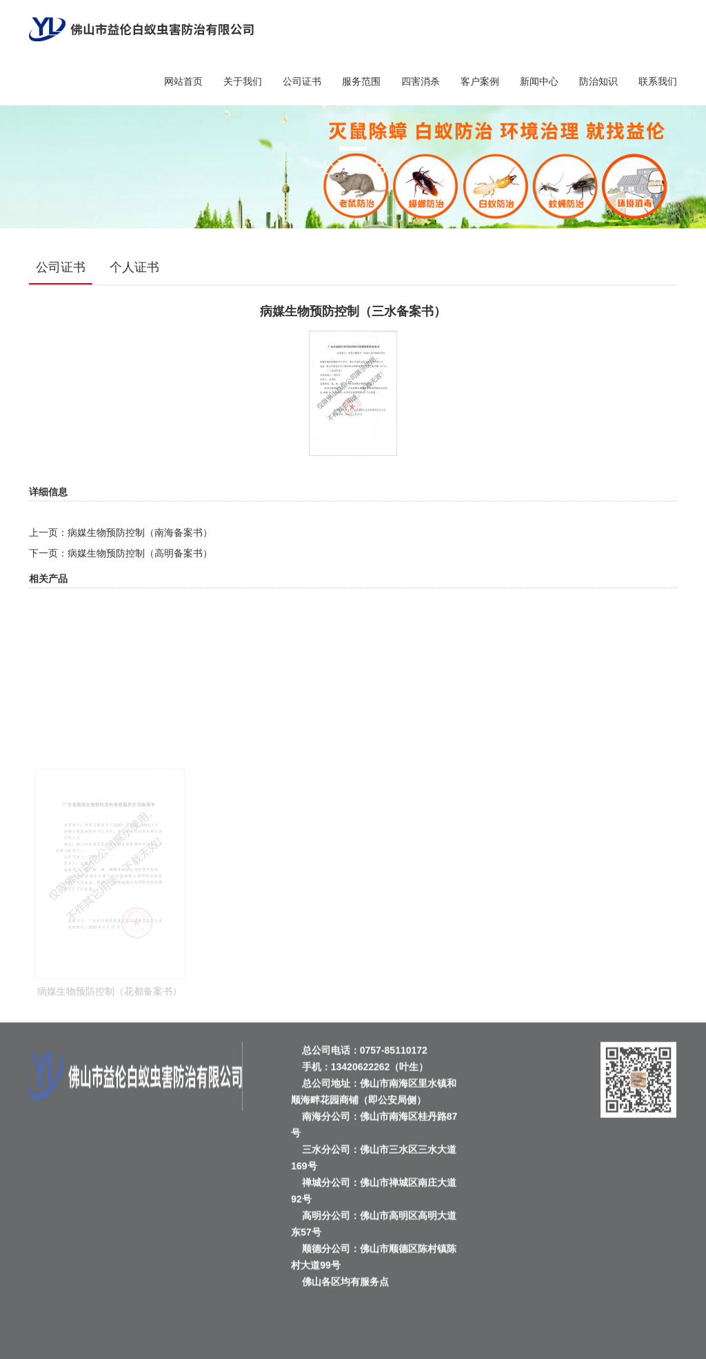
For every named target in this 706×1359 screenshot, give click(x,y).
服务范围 (361, 81)
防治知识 (598, 81)
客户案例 (480, 81)
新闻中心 (539, 81)
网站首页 (183, 81)
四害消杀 (420, 81)
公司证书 (302, 81)
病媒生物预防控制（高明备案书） (140, 553)
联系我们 (657, 81)
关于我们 (242, 81)
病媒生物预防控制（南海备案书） (140, 532)
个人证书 (134, 267)
